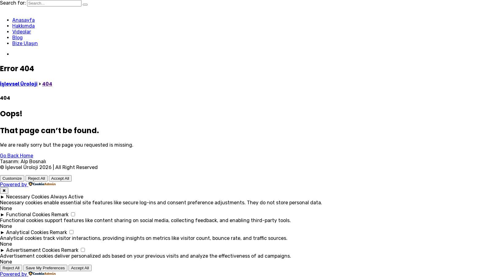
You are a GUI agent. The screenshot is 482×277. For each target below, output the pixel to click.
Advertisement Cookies (33, 250)
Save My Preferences (45, 268)
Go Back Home (16, 156)
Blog (17, 37)
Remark (60, 214)
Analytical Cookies (27, 232)
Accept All (60, 178)
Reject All (36, 178)
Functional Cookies (28, 214)
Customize (12, 178)
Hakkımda (23, 26)
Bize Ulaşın (25, 43)
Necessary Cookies (27, 197)
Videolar (21, 32)
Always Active (66, 197)
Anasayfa (23, 20)
